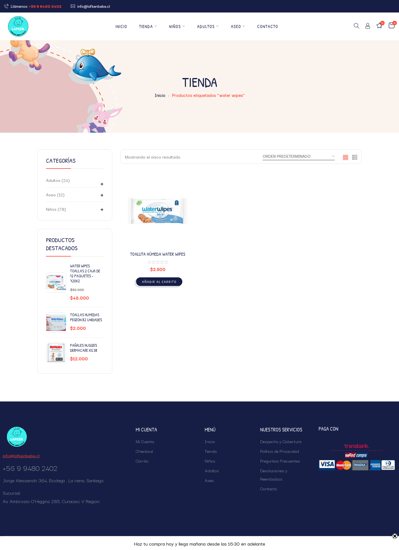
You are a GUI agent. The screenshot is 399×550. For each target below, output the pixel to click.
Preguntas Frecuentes (280, 460)
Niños (177, 26)
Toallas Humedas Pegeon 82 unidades (86, 317)
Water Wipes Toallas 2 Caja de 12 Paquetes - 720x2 (85, 273)
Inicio (121, 26)
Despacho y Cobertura (280, 441)
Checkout (144, 451)
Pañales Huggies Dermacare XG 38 (83, 348)
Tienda (148, 26)
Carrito (142, 460)
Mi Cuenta (145, 441)
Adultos (208, 26)
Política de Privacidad (279, 451)
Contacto (267, 26)
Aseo (238, 26)
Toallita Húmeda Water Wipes (157, 254)
